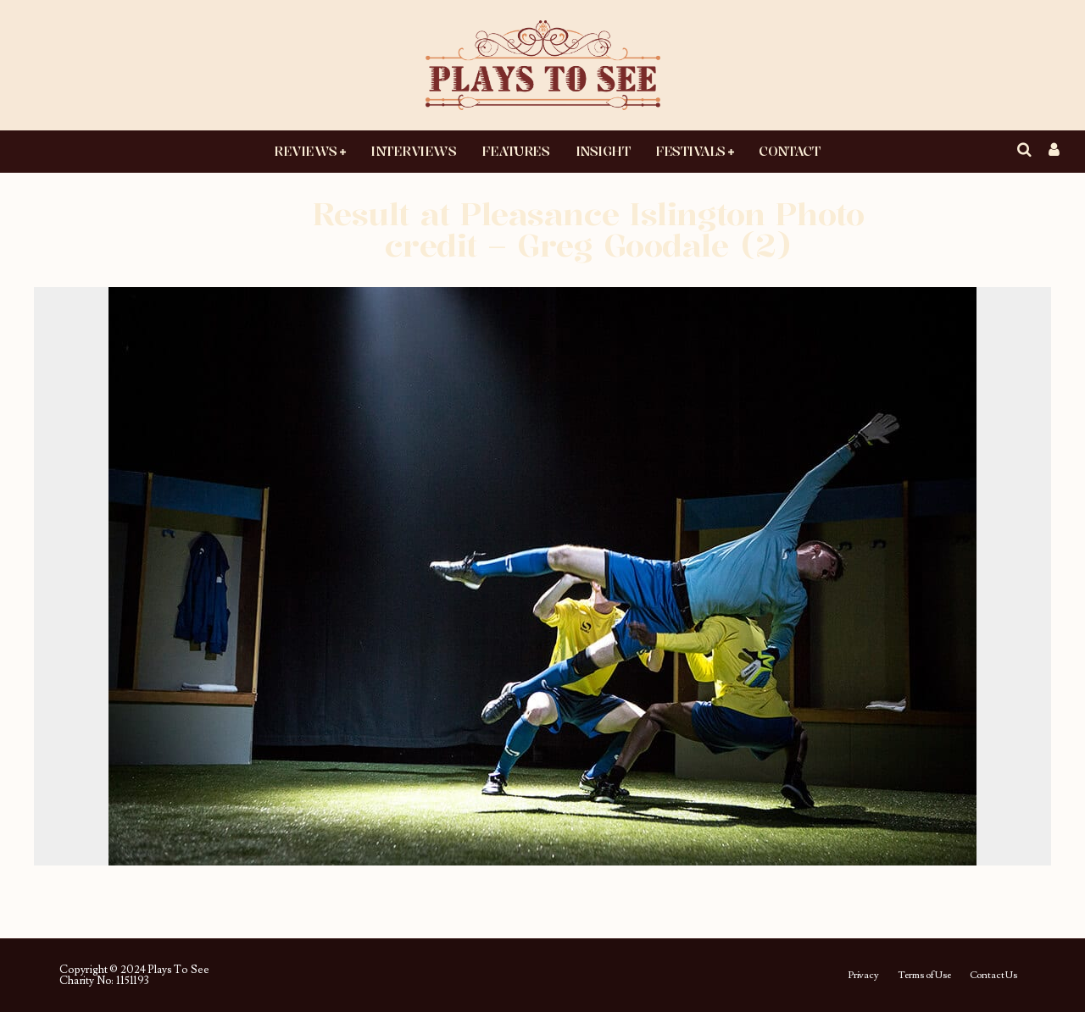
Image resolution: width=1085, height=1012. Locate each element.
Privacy (863, 976)
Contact (789, 150)
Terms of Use (924, 976)
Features (515, 150)
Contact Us (993, 976)
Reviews (305, 150)
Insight (603, 150)
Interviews (413, 150)
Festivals (690, 150)
